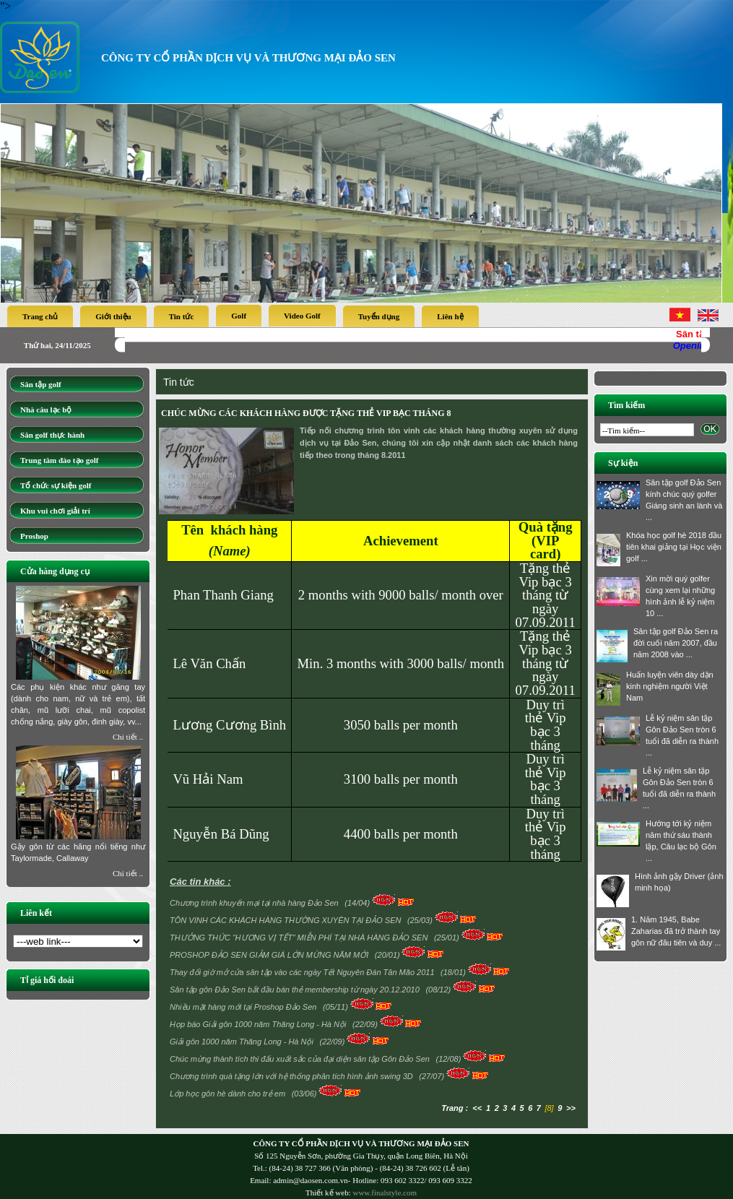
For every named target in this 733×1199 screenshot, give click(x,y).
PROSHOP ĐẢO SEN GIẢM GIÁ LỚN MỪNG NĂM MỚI (270, 955)
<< (477, 1108)
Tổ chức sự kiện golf (56, 485)
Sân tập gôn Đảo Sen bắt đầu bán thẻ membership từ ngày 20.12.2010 (296, 989)
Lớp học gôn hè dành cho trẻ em (228, 1093)
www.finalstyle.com (384, 1192)
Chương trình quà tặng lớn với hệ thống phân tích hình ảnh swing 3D (292, 1076)
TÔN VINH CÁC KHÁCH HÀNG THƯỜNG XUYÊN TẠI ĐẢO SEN (287, 920)
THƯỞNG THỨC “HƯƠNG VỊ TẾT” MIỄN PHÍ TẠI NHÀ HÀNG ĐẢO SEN (300, 937)
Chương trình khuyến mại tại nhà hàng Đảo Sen (255, 903)
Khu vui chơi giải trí (55, 510)
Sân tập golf (40, 384)
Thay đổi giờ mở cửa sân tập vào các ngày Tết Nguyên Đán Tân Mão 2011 (303, 972)
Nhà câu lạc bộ (45, 409)
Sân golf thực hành (52, 434)
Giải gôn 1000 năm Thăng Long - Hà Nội (243, 1041)
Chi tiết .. (128, 736)
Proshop (34, 536)
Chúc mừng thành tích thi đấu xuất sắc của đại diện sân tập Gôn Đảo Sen (301, 1059)
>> (571, 1108)
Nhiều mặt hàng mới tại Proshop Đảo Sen (244, 1007)
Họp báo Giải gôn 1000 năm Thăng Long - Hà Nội (259, 1024)
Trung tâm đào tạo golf (59, 460)
